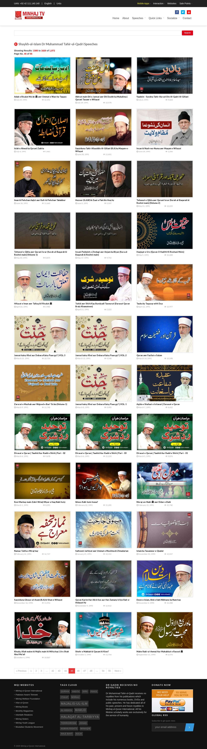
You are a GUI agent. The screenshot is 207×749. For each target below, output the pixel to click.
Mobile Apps (143, 3)
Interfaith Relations (24, 715)
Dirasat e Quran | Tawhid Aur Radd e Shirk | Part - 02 (39, 453)
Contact (187, 18)
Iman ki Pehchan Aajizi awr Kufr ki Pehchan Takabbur (40, 200)
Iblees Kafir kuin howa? (86, 502)
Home (116, 18)
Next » (118, 671)
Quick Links (155, 18)
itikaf (64, 697)
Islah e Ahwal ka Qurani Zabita (29, 148)
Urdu (59, 3)
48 (91, 671)
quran (65, 691)
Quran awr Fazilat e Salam (149, 355)
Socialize (172, 18)
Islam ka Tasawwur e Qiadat (150, 551)
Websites (171, 3)
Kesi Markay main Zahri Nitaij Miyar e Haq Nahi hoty (39, 502)
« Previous (21, 671)
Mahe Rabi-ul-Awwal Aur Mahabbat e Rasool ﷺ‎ (160, 651)
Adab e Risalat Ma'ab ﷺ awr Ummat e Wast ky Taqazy (40, 96)
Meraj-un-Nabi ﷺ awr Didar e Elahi (154, 502)
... (47, 671)
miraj (75, 697)
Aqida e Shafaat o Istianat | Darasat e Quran (158, 404)
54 (103, 671)
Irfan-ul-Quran (22, 703)
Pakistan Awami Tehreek (27, 695)
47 (84, 671)
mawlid (80, 710)
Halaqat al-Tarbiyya (80, 716)
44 (65, 671)
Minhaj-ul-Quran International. (33, 746)
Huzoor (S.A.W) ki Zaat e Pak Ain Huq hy (94, 200)
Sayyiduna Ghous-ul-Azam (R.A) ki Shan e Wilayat (38, 600)
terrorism (68, 723)
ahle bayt (67, 734)
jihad (83, 723)
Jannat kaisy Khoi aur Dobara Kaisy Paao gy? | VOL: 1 (101, 404)
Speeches (137, 18)
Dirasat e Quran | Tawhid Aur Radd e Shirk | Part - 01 (162, 453)
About (125, 18)
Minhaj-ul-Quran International (29, 691)
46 (78, 671)
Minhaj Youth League (25, 723)
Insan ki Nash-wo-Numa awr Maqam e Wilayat (159, 148)
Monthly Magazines (24, 711)
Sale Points (185, 3)
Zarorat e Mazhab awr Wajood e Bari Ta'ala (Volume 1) (40, 404)
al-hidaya (66, 710)
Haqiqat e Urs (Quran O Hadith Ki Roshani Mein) (160, 252)
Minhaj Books (22, 707)
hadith (75, 691)
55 (109, 671)
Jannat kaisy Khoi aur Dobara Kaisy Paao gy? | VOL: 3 (39, 355)
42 (53, 671)
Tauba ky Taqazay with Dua (150, 303)
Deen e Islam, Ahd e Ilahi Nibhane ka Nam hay (159, 600)
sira (85, 691)
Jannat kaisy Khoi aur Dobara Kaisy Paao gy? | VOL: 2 (101, 355)
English (48, 3)
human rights (69, 728)
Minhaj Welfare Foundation (28, 699)
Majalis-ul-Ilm (74, 703)
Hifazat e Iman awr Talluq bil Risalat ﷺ (33, 303)
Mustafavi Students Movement (29, 727)
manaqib (85, 728)
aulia (79, 734)
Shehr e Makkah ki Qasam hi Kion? (92, 651)
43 (59, 671)
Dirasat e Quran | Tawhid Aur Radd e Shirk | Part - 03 (101, 453)
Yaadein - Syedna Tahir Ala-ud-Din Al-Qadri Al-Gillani (162, 96)
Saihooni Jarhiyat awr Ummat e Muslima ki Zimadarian (101, 551)
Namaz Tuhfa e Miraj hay (26, 551)
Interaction (158, 3)
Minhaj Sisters (22, 719)
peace (94, 691)
